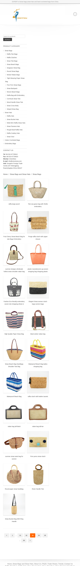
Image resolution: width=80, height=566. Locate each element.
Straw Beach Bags (13, 64)
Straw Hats (8, 112)
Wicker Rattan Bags (13, 75)
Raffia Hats (10, 116)
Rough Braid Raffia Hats (15, 130)
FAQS (44, 564)
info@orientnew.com (15, 161)
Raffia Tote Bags (12, 54)
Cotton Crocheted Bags (12, 140)
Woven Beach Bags (13, 92)
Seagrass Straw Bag (13, 68)
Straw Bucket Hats (13, 119)
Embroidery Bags (10, 143)
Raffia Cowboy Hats (13, 133)
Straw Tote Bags (12, 61)
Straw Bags (8, 50)
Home (5, 174)
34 (39, 535)
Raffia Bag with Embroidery (15, 95)
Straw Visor (10, 136)
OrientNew (12, 159)
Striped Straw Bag (13, 109)
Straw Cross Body (13, 105)
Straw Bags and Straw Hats (20, 174)
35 (45, 535)
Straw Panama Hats (13, 126)
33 (33, 535)
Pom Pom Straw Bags (14, 85)
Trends (60, 564)
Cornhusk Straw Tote (13, 99)
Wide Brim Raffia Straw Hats (16, 123)
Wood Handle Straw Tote (15, 102)
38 (24, 540)
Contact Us (68, 564)
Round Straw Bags (13, 71)
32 (26, 535)
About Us (37, 564)
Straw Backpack (12, 88)
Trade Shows (52, 564)
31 (20, 535)
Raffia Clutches (12, 57)
